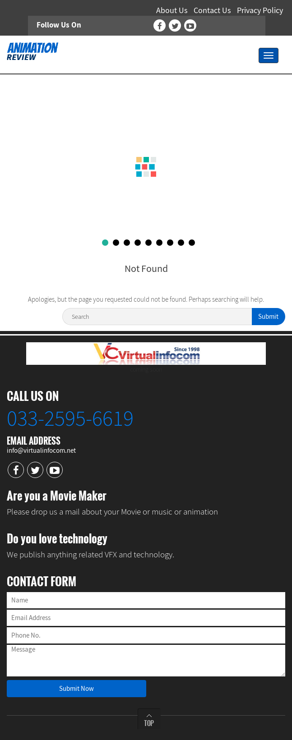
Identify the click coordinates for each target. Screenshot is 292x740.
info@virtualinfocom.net (41, 450)
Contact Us (212, 10)
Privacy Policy (260, 10)
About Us (172, 10)
